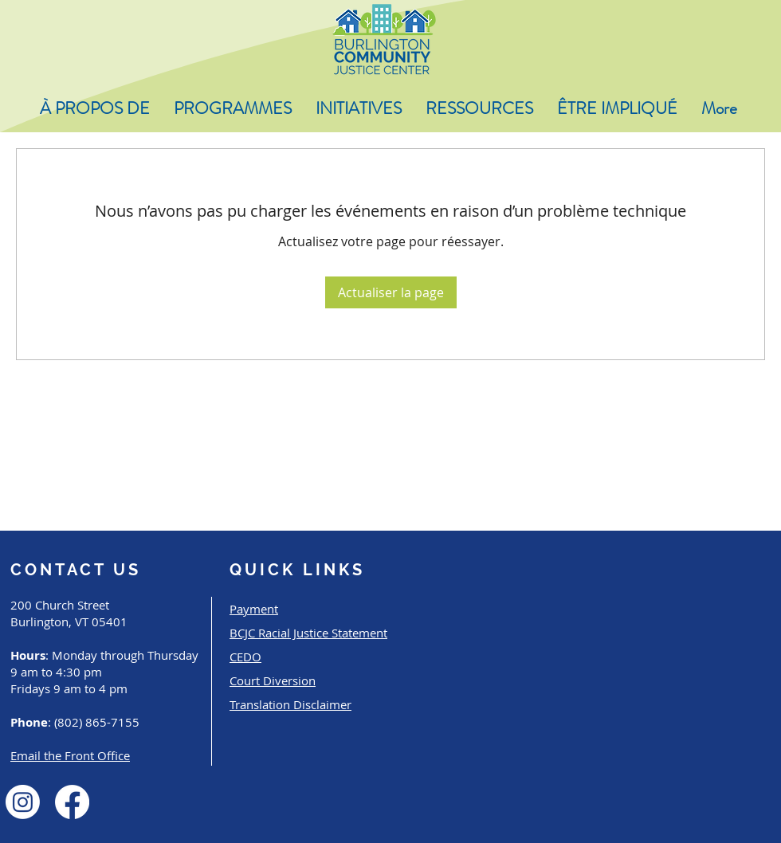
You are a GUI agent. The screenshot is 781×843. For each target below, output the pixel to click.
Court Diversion (273, 680)
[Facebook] (72, 802)
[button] (95, 109)
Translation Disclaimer (290, 704)
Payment (254, 609)
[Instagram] (23, 802)
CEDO (245, 657)
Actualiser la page (391, 292)
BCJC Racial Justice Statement (308, 633)
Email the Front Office (70, 755)
